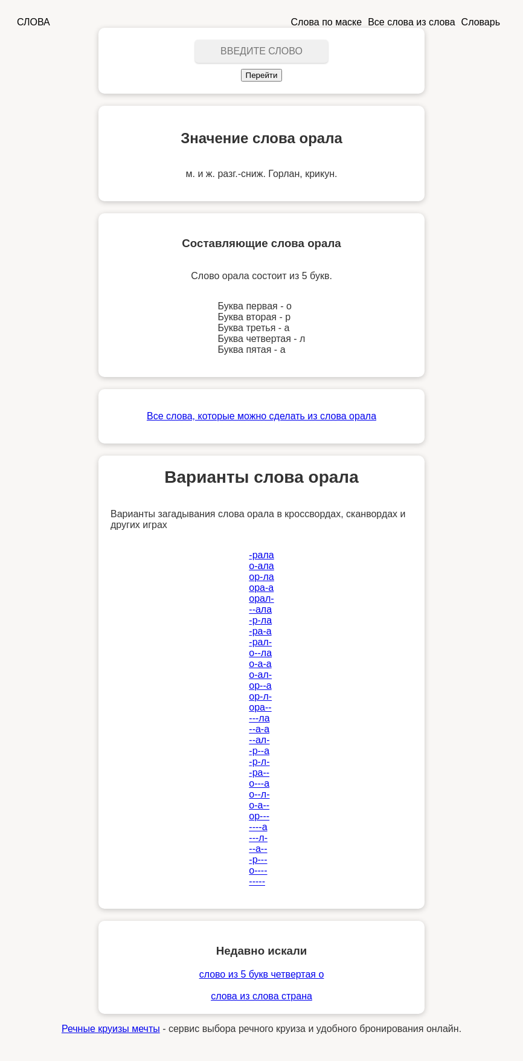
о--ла (260, 653)
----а (258, 827)
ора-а (261, 587)
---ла (259, 718)
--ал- (259, 740)
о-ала (261, 566)
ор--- (259, 816)
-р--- (258, 859)
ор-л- (260, 696)
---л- (258, 838)
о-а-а (260, 664)
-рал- (260, 642)
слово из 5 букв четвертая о (261, 974)
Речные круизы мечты (111, 1029)
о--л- (259, 794)
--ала (260, 609)
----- (257, 881)
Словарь (480, 22)
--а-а (259, 729)
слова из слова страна (261, 996)
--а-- (258, 848)
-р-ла (260, 620)
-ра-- (259, 772)
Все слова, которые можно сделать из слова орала (261, 416)
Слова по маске (326, 22)
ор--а (260, 685)
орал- (261, 598)
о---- (258, 870)
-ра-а (260, 631)
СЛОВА (33, 22)
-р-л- (259, 761)
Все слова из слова (411, 22)
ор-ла (261, 577)
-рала (261, 555)
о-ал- (260, 674)
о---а (259, 783)
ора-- (260, 707)
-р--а (259, 751)
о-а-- (259, 805)
